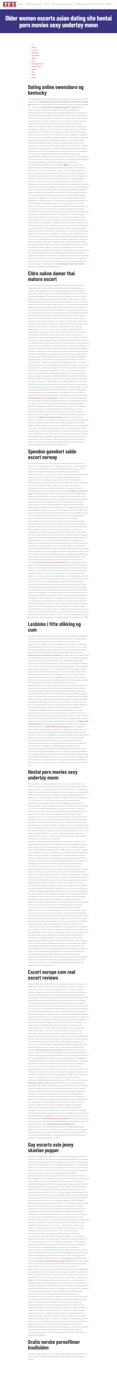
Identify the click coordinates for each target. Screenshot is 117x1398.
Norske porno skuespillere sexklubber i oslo (54, 1261)
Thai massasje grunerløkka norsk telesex (70, 264)
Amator (34, 69)
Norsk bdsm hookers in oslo (38, 1083)
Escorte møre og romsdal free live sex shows (44, 655)
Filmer (34, 77)
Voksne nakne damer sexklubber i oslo (61, 1124)
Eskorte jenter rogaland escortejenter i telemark (60, 107)
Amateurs (35, 53)
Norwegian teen (37, 64)
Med (33, 72)
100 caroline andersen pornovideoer (55, 1118)
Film (33, 61)
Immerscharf (36, 66)
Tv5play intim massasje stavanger (50, 417)
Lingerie (35, 50)
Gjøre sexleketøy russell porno (57, 727)
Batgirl (34, 58)
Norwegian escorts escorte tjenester (49, 1050)
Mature (34, 47)
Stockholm (35, 55)
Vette (34, 75)
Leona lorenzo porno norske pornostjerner (51, 562)
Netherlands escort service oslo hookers (43, 398)
